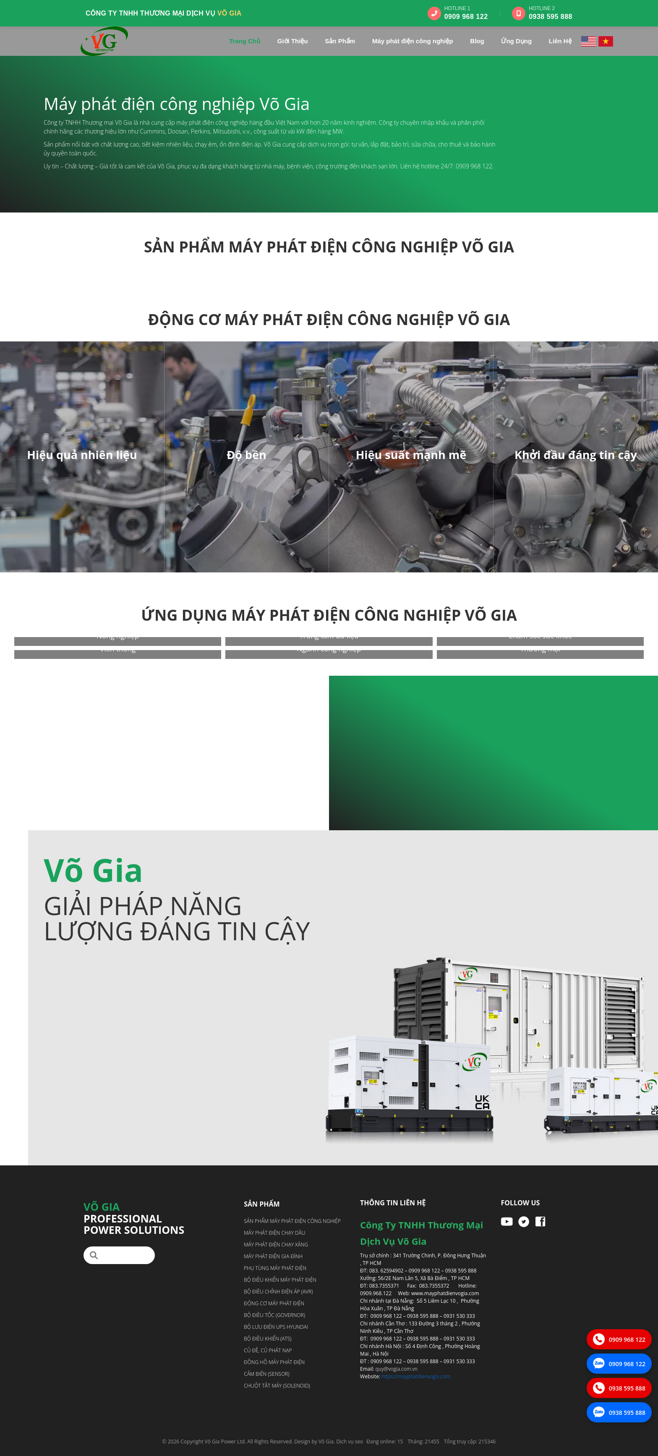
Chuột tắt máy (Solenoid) (277, 1385)
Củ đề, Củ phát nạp (268, 1350)
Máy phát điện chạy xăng (276, 1244)
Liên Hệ (560, 41)
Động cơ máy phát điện (274, 1303)
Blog (477, 41)
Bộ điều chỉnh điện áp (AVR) (278, 1291)
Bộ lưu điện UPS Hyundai (276, 1326)
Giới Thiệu (292, 41)
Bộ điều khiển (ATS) (267, 1338)
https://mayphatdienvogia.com (415, 1376)
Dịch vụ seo (349, 1441)
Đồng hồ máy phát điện (274, 1362)
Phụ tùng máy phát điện (275, 1268)
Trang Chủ (244, 41)
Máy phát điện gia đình (273, 1256)
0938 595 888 (550, 16)
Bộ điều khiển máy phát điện (280, 1279)
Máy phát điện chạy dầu (274, 1232)
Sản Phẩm (340, 41)
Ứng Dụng (516, 41)
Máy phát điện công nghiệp (412, 41)
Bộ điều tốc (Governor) (274, 1315)
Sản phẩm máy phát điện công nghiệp (292, 1221)
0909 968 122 (466, 16)
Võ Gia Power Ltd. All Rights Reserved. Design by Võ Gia (269, 1441)
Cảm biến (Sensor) (266, 1373)
